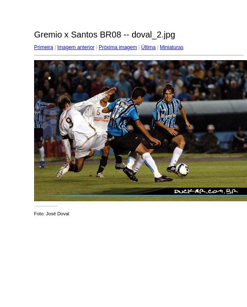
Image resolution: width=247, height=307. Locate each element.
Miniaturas (171, 47)
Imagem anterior (75, 47)
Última (148, 47)
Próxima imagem (118, 47)
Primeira (43, 47)
